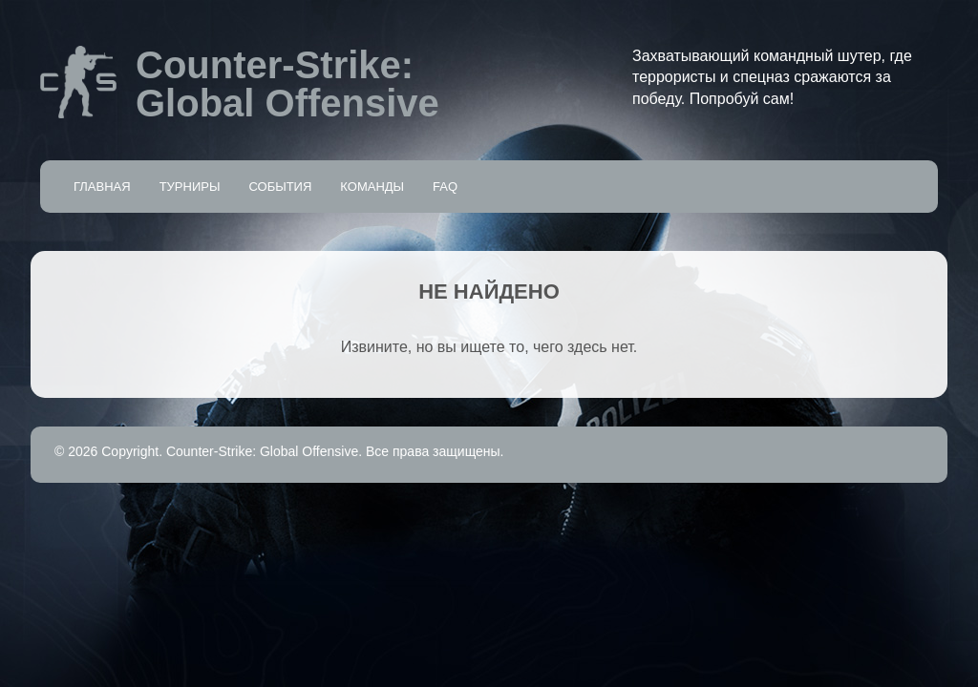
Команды (372, 186)
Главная (102, 186)
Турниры (190, 186)
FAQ (445, 186)
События (279, 186)
